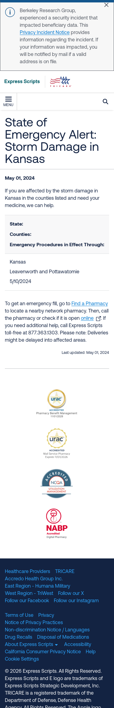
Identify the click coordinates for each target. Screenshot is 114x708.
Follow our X (71, 593)
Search (105, 101)
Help (91, 652)
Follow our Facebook (27, 601)
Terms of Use (19, 615)
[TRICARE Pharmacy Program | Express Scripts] (36, 82)
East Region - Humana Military (37, 586)
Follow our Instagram (76, 601)
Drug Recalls (18, 637)
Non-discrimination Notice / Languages (47, 630)
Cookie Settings (22, 659)
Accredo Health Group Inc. (34, 579)
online (87, 318)
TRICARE (64, 571)
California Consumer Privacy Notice (43, 652)
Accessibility (77, 644)
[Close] (106, 4)
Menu (8, 102)
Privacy (46, 615)
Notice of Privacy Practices (34, 622)
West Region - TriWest (29, 593)
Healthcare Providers (27, 571)
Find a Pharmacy (89, 304)
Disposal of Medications (63, 637)
